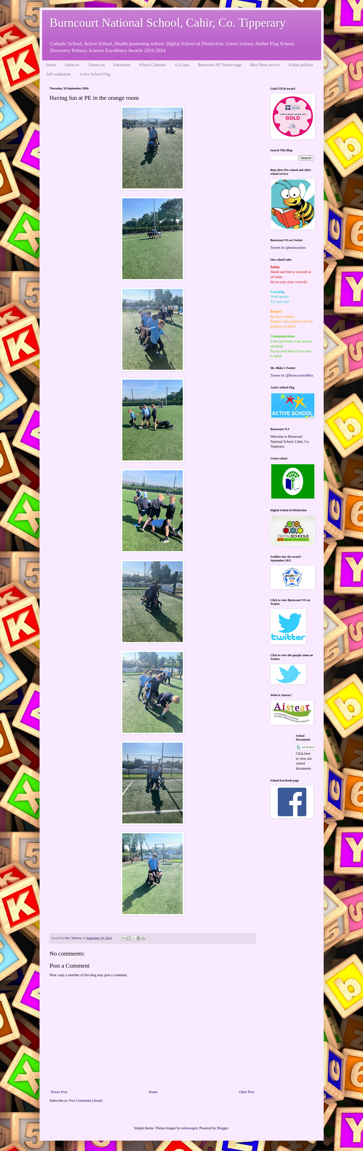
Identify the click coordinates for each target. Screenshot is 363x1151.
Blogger (222, 1128)
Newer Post (59, 1092)
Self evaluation (58, 74)
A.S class (182, 65)
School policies (300, 65)
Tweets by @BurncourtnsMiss (291, 375)
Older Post (246, 1092)
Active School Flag (94, 74)
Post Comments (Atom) (86, 1101)
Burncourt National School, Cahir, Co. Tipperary (168, 22)
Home (51, 65)
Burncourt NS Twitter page (219, 65)
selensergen (189, 1128)
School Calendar (152, 65)
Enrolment (122, 65)
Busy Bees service (265, 65)
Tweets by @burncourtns (288, 248)
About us (72, 65)
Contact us (96, 65)
